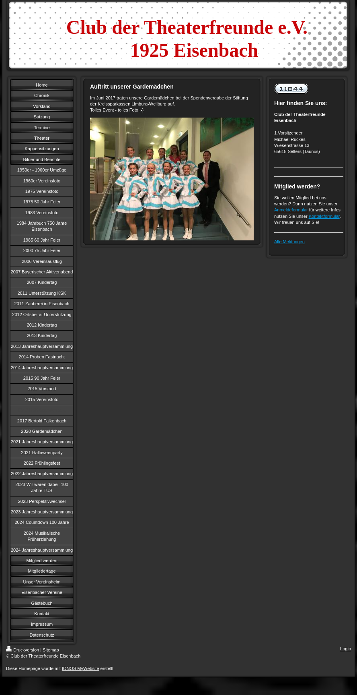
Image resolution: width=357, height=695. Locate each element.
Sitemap (51, 649)
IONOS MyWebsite (80, 668)
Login (345, 648)
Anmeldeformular (291, 209)
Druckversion (22, 649)
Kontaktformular (324, 216)
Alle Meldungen (289, 241)
